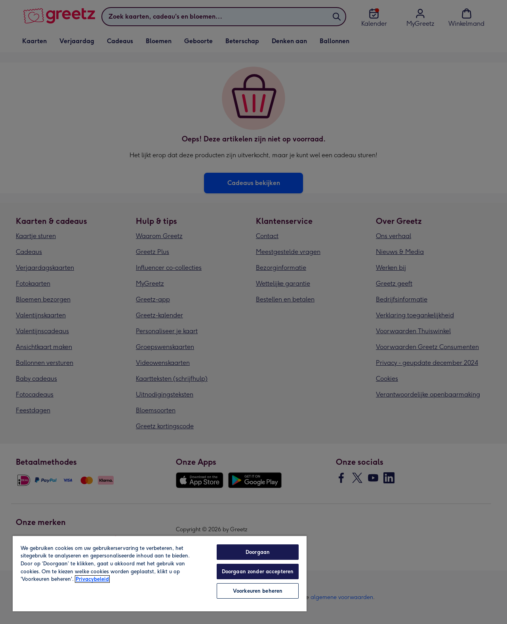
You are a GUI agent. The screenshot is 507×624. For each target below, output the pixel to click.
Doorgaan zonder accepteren (258, 571)
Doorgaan (258, 552)
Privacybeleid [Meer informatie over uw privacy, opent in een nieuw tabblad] (92, 579)
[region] (160, 573)
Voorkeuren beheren (257, 591)
